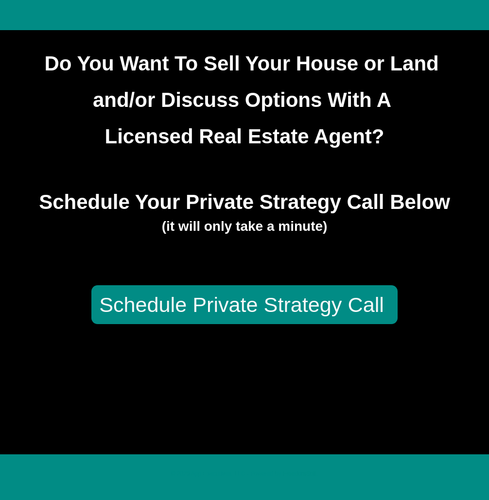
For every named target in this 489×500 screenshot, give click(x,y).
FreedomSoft (299, 473)
